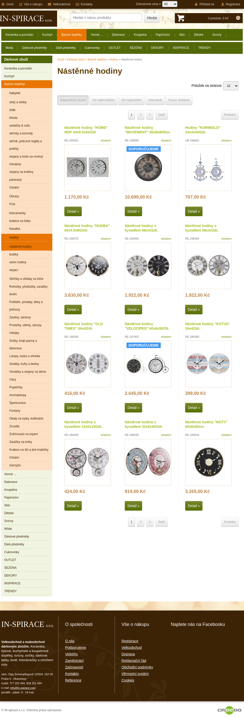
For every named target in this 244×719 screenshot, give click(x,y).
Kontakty (72, 674)
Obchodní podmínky (137, 667)
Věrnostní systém (135, 674)
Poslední (230, 115)
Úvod (60, 59)
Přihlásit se (204, 4)
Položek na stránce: (214, 86)
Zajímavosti (74, 667)
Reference (73, 680)
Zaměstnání (74, 661)
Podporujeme (75, 648)
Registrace (129, 641)
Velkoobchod (131, 648)
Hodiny (113, 59)
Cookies (127, 680)
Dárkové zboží (76, 59)
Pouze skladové (179, 100)
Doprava (128, 654)
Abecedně (155, 100)
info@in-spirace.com (22, 687)
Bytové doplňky (97, 59)
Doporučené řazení (73, 100)
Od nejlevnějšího (103, 100)
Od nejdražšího (131, 100)
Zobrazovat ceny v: (156, 4)
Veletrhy (71, 654)
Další (161, 115)
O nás (69, 641)
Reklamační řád (133, 661)
